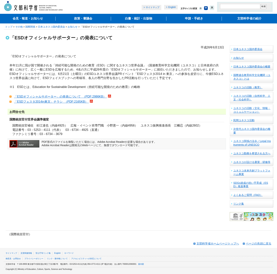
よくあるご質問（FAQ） (248, 194)
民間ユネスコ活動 (243, 120)
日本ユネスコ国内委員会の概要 (251, 66)
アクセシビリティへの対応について (86, 259)
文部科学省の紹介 (249, 18)
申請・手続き (194, 18)
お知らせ (73, 26)
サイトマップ (152, 7)
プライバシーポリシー (33, 259)
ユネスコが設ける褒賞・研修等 (251, 162)
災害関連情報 (26, 253)
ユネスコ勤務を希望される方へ (251, 153)
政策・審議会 (83, 18)
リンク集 (238, 203)
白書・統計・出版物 (138, 18)
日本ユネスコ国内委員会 (51, 26)
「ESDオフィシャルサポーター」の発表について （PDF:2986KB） (60, 96)
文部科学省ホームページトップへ (217, 243)
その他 (19, 26)
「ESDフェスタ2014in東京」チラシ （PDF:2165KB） (51, 101)
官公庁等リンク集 (43, 253)
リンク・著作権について (57, 259)
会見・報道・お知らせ (28, 18)
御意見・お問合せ (13, 259)
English (172, 7)
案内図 (141, 264)
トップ (8, 26)
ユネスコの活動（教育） (247, 87)
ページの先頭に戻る (258, 243)
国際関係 (30, 26)
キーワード (69, 253)
